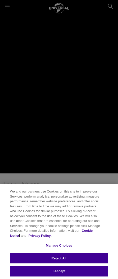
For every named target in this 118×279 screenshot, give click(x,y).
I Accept (58, 271)
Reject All (59, 258)
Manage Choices (59, 245)
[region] (59, 231)
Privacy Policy (39, 236)
